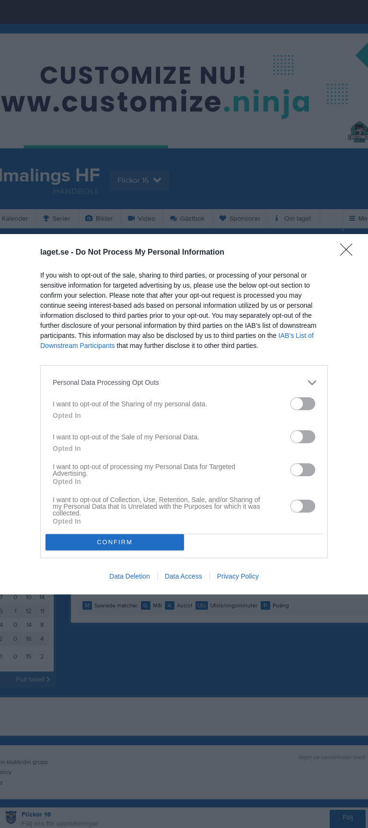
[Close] (349, 253)
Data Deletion (129, 576)
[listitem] (184, 383)
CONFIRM (115, 541)
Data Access (183, 576)
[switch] (302, 403)
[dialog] (184, 414)
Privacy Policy (238, 576)
